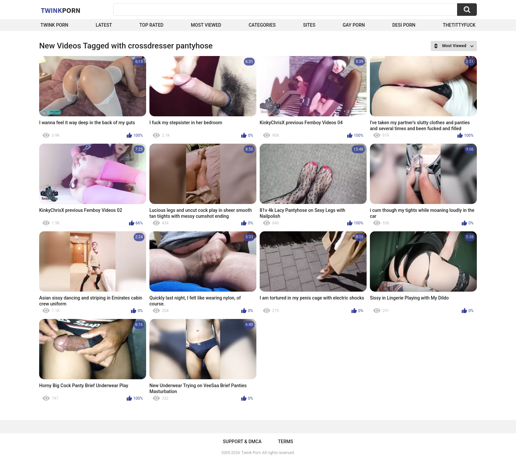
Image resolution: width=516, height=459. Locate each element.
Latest (104, 25)
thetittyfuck (459, 25)
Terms (285, 441)
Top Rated (151, 25)
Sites (309, 25)
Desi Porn (403, 25)
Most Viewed (206, 25)
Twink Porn (54, 25)
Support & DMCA (242, 441)
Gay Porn (354, 25)
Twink (60, 10)
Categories (261, 25)
